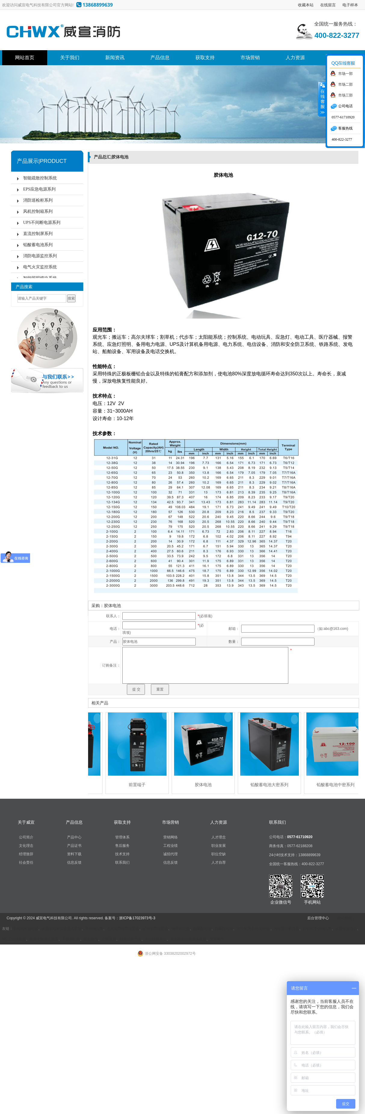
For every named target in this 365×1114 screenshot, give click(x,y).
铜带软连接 (181, 928)
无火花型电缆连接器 (123, 928)
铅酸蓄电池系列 (38, 245)
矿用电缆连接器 (155, 928)
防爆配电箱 (202, 928)
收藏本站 (306, 5)
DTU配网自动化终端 (253, 928)
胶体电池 (204, 784)
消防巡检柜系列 (38, 200)
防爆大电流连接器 (43, 939)
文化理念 (26, 846)
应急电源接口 (346, 928)
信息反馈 (74, 862)
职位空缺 (218, 854)
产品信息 (160, 57)
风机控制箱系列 (38, 211)
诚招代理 (170, 854)
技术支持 (122, 854)
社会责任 (26, 862)
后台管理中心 (318, 918)
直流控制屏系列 (38, 233)
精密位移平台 (130, 939)
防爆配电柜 (224, 928)
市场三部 (345, 95)
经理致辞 (26, 854)
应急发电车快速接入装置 (61, 928)
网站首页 (24, 57)
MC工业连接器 (14, 939)
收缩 (322, 99)
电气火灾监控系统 (40, 267)
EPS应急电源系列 (39, 189)
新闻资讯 (114, 57)
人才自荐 (218, 862)
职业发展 (218, 846)
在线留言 (328, 5)
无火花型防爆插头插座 (188, 939)
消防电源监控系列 (40, 256)
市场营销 (250, 57)
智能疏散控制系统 (40, 178)
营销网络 (170, 837)
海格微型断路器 (286, 928)
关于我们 (69, 57)
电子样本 (350, 5)
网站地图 (344, 918)
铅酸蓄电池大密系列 (271, 784)
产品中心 (74, 837)
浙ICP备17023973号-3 (137, 918)
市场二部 (345, 84)
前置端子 (138, 784)
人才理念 (218, 837)
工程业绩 (170, 846)
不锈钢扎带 (94, 928)
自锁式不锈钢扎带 (317, 928)
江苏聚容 (109, 939)
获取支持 (205, 57)
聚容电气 (91, 939)
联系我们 (122, 862)
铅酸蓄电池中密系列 (337, 784)
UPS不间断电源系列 (41, 222)
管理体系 (122, 837)
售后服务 (122, 846)
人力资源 (295, 57)
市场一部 (345, 74)
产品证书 (74, 846)
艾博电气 (217, 939)
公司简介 (26, 837)
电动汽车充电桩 (25, 928)
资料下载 (74, 854)
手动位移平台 (156, 939)
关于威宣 (26, 822)
